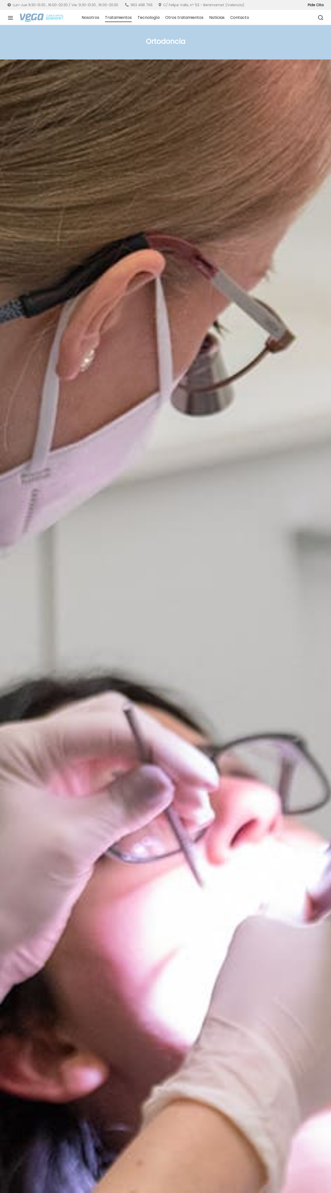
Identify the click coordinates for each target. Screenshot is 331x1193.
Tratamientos (118, 17)
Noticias (217, 17)
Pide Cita (316, 4)
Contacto (239, 17)
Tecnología (148, 17)
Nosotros (90, 17)
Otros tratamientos (184, 17)
